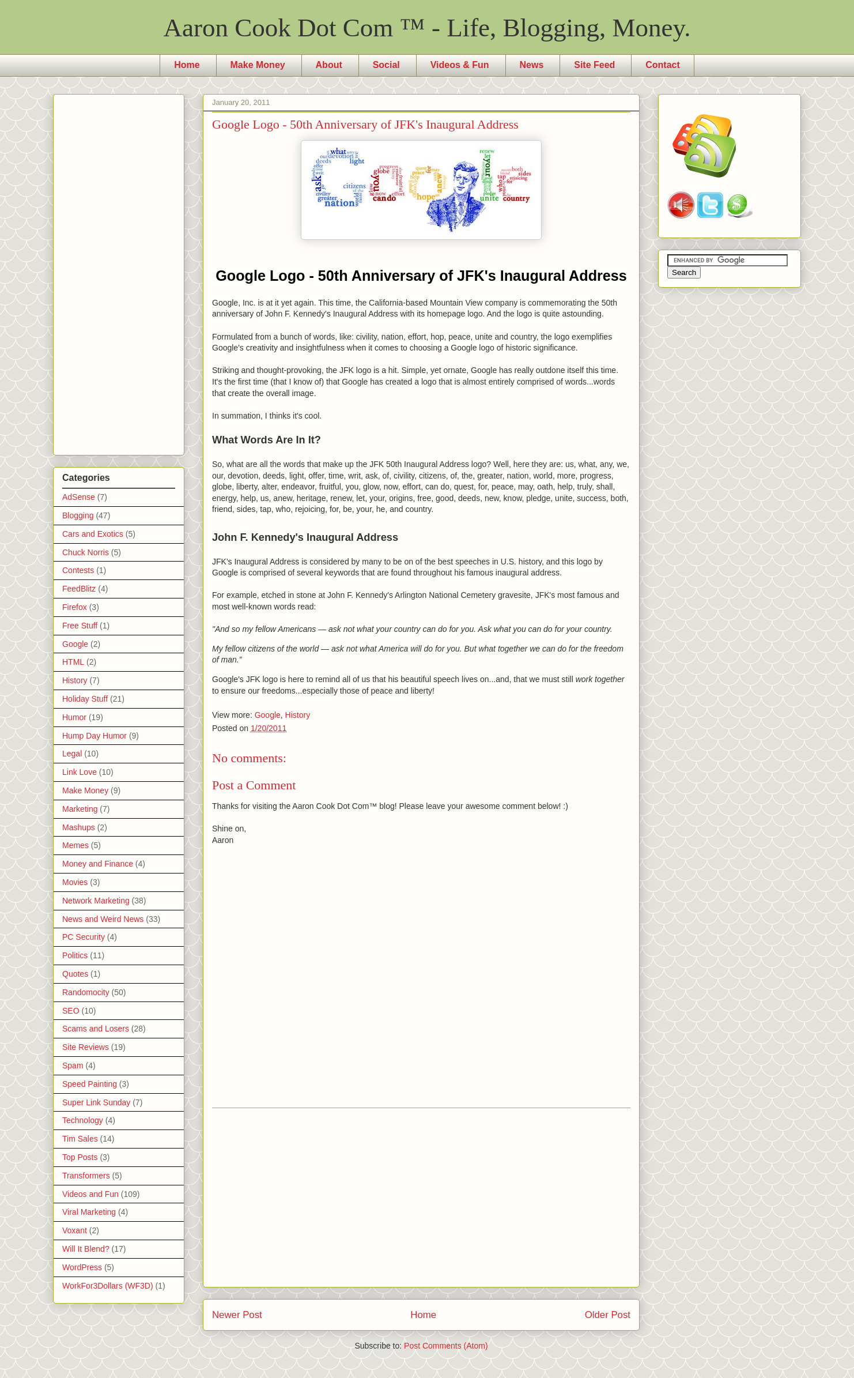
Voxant (74, 1230)
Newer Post (237, 1314)
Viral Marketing (89, 1212)
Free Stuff (79, 625)
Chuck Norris (85, 552)
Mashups (78, 827)
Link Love (79, 772)
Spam (73, 1065)
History (298, 715)
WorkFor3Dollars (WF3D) (107, 1285)
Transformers (86, 1175)
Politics (75, 955)
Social (386, 65)
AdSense (78, 497)
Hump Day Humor (94, 735)
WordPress (82, 1267)
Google (268, 715)
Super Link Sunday (96, 1102)
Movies (75, 882)
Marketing (79, 809)
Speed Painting (89, 1084)
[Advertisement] (421, 1197)
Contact (662, 65)
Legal (72, 753)
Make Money (257, 65)
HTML (73, 662)
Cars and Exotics (92, 534)
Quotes (75, 973)
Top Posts (79, 1157)
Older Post (607, 1314)
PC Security (83, 937)
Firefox (74, 607)
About (329, 65)
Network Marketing (96, 900)
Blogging (78, 515)
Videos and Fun (90, 1194)
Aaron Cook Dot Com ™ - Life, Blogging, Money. (427, 27)
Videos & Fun (459, 65)
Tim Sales (80, 1138)
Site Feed (594, 65)
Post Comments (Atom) (446, 1345)
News (532, 65)
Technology (82, 1120)
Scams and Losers (95, 1028)
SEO (71, 1010)
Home (186, 65)
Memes (75, 845)
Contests (78, 570)
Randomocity (85, 992)
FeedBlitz (79, 588)
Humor (74, 717)
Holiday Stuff (85, 698)
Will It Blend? (85, 1248)
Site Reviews (85, 1047)
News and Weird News (102, 919)
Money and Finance (97, 863)
